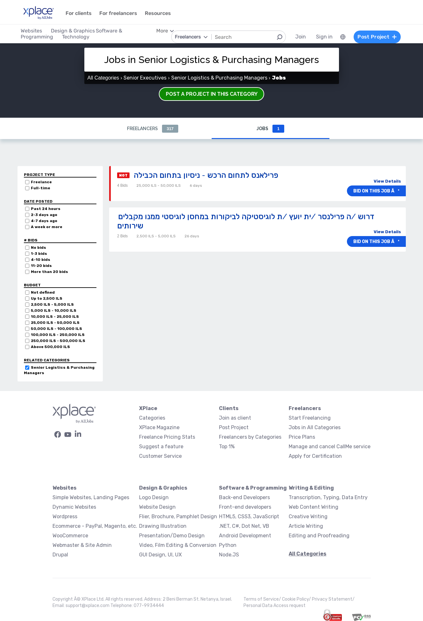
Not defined (43, 292)
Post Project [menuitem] (377, 37)
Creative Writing (308, 516)
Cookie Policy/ (297, 599)
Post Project (234, 427)
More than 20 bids (49, 271)
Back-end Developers (244, 497)
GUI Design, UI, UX (160, 555)
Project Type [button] (39, 174)
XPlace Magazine (159, 427)
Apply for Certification (315, 456)
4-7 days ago (44, 221)
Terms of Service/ (262, 599)
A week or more (46, 227)
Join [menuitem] (300, 37)
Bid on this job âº (376, 191)
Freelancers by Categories (250, 437)
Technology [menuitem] (75, 37)
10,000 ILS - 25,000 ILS (55, 316)
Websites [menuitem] (31, 31)
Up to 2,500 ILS (46, 298)
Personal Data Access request (274, 605)
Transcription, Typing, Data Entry (328, 497)
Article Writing (306, 526)
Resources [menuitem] (158, 13)
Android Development (245, 536)
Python (227, 545)
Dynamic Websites (74, 507)
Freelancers (153, 129)
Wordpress (65, 516)
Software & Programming (253, 488)
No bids (38, 247)
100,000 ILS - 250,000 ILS (58, 334)
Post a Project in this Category (211, 94)
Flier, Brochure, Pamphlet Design (178, 516)
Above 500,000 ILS (50, 347)
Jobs (270, 129)
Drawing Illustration (163, 526)
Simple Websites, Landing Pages (91, 497)
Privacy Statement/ (333, 599)
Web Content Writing (313, 507)
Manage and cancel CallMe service (329, 446)
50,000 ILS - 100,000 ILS (56, 328)
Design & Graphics (163, 488)
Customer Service (160, 456)
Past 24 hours (45, 208)
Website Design (157, 507)
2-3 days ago (44, 215)
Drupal (60, 555)
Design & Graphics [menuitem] (73, 31)
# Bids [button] (31, 240)
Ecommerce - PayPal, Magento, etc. (95, 526)
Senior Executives (144, 78)
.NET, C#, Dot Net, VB (244, 526)
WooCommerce (70, 536)
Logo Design (154, 497)
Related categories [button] (47, 360)
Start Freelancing (310, 418)
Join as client (235, 418)
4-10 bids (40, 259)
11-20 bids (41, 265)
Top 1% (227, 446)
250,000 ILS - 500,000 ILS (58, 340)
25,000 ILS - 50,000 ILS (55, 322)
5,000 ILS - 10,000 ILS (53, 310)
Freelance (41, 182)
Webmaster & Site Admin (82, 545)
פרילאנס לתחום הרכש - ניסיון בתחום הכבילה (206, 175)
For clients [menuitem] (79, 13)
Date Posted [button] (38, 201)
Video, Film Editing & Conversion (177, 545)
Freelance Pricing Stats (167, 437)
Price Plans (302, 437)
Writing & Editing (311, 488)
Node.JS (229, 555)
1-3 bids (39, 253)
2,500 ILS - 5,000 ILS (52, 304)
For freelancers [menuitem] (118, 13)
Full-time (40, 188)
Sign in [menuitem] (324, 37)
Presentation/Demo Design (172, 536)
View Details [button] (387, 181)
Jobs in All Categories (315, 427)
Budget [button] (32, 285)
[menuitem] (343, 37)
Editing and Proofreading (319, 536)
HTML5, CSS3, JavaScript (249, 516)
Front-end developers (245, 507)
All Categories (103, 77)
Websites (64, 488)
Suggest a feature (161, 446)
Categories (152, 418)
